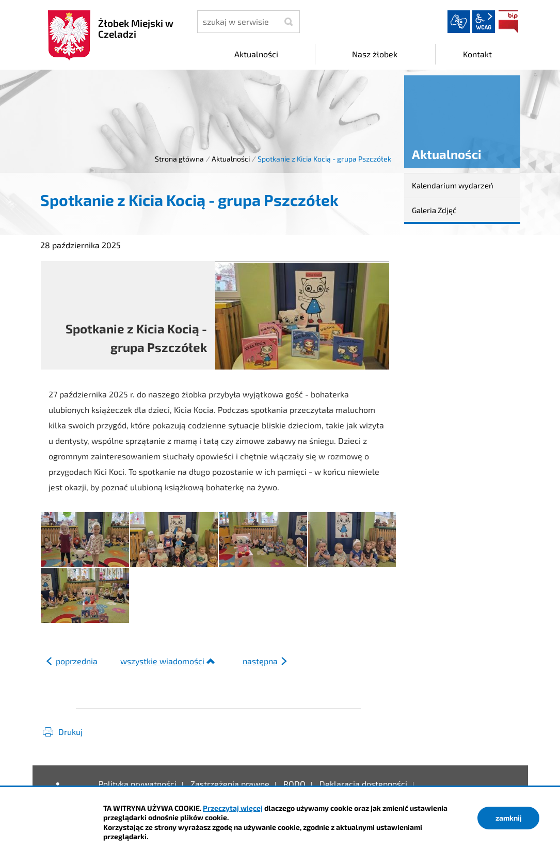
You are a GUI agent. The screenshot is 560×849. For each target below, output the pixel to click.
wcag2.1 (483, 21)
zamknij (508, 817)
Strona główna (179, 158)
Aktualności (231, 158)
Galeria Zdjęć (434, 210)
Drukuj (70, 731)
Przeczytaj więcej (233, 808)
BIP (508, 21)
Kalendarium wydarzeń (452, 185)
